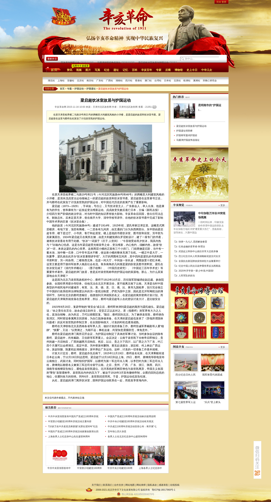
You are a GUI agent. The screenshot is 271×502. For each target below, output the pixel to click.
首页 (53, 70)
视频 (79, 69)
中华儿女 (206, 69)
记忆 (125, 69)
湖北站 (51, 80)
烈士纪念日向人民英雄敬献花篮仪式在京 (199, 256)
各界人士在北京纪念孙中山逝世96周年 (127, 436)
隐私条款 (152, 485)
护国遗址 (91, 88)
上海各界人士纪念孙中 (150, 468)
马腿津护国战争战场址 (109, 62)
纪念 (106, 69)
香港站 (138, 80)
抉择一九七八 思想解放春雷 (193, 241)
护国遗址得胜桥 (184, 130)
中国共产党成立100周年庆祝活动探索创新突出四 (73, 431)
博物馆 (179, 69)
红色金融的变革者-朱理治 (192, 246)
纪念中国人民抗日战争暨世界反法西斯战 (199, 266)
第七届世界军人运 (186, 402)
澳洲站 (196, 80)
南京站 (90, 80)
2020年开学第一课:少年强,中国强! (196, 270)
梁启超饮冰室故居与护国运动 (65, 62)
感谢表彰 (163, 485)
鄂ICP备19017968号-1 (163, 489)
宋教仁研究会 (210, 80)
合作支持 (118, 485)
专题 (69, 88)
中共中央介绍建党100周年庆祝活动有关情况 (130, 421)
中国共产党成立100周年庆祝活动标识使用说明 (132, 416)
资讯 (69, 69)
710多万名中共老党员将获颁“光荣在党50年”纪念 (73, 426)
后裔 (168, 69)
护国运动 (79, 88)
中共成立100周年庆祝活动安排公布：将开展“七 (132, 426)
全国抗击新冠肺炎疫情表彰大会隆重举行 (199, 261)
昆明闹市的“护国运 (209, 105)
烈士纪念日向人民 (186, 374)
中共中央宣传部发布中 (59, 468)
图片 (88, 69)
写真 (97, 69)
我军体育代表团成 (212, 374)
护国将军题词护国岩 (186, 135)
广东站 (99, 80)
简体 (218, 2)
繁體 (224, 2)
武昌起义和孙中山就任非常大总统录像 (198, 251)
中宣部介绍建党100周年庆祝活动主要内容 (69, 421)
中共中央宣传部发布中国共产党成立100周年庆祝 (73, 416)
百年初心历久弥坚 (117, 431)
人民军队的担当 (187, 275)
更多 (222, 205)
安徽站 (70, 80)
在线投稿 (174, 485)
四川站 (128, 80)
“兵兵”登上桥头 (212, 402)
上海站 (61, 80)
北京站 (80, 80)
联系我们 (107, 485)
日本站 (167, 80)
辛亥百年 (146, 69)
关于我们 (96, 485)
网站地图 (130, 485)
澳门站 (148, 80)
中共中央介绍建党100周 (120, 468)
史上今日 (192, 69)
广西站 (109, 80)
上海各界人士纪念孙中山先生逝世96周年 (69, 436)
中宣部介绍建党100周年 (89, 468)
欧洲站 (186, 80)
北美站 (177, 80)
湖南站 (119, 80)
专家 (158, 69)
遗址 (116, 69)
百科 (134, 69)
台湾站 (157, 80)
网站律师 (141, 485)
